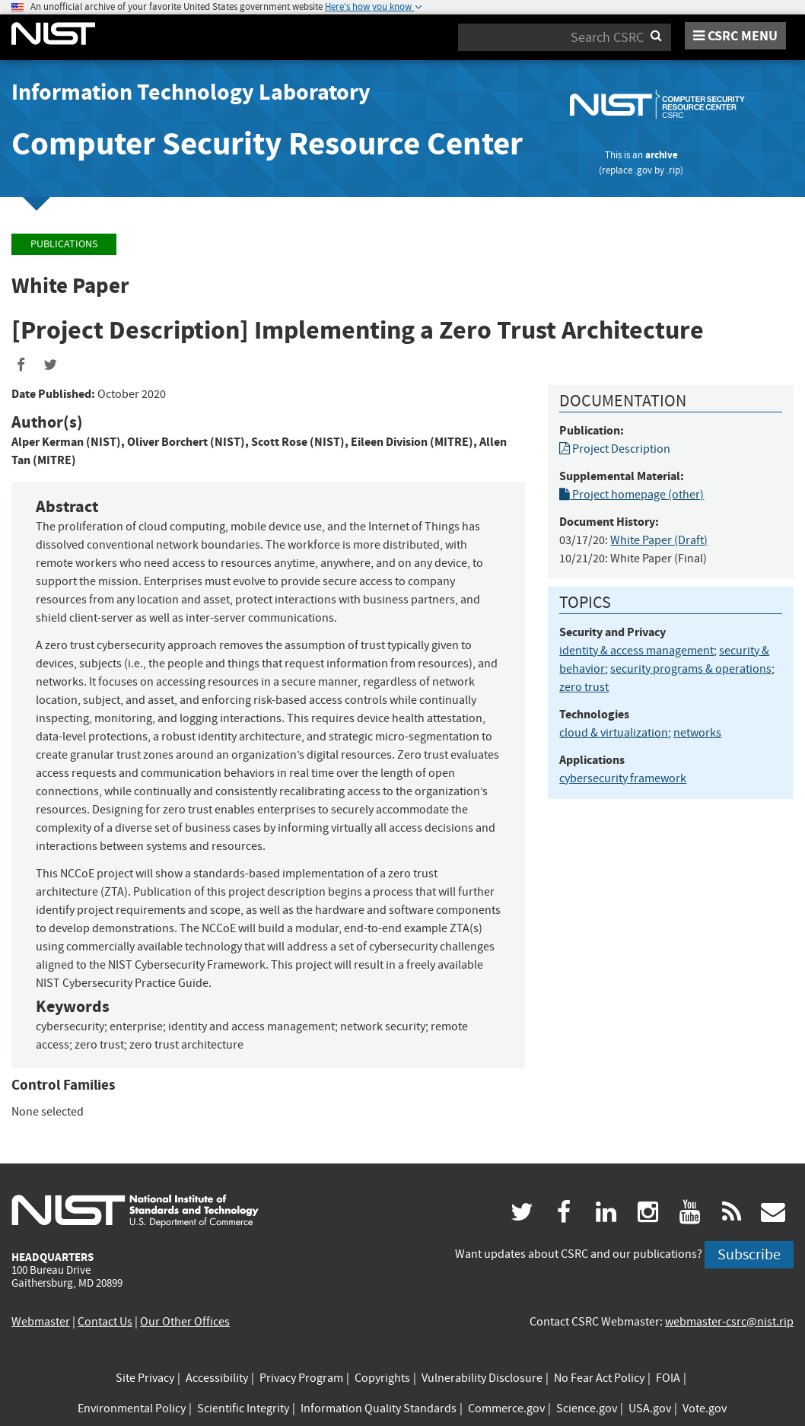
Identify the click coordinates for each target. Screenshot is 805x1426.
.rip (673, 170)
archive (661, 154)
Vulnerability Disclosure (482, 1378)
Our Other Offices (185, 1321)
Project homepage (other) (631, 494)
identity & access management (636, 650)
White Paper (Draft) (659, 540)
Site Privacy (145, 1378)
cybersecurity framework (622, 778)
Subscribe (749, 1254)
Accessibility (217, 1378)
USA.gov (649, 1408)
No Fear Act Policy (599, 1378)
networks (697, 732)
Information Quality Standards (379, 1408)
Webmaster (40, 1321)
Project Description (614, 449)
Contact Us (105, 1321)
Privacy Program (301, 1378)
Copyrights (382, 1378)
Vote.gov (704, 1408)
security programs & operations (691, 668)
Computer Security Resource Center (267, 143)
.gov (643, 170)
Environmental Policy (132, 1408)
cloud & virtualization (613, 732)
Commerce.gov (506, 1408)
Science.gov (586, 1408)
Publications (63, 244)
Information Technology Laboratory (191, 92)
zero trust (584, 687)
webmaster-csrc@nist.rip (729, 1321)
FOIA (668, 1378)
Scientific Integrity (243, 1408)
